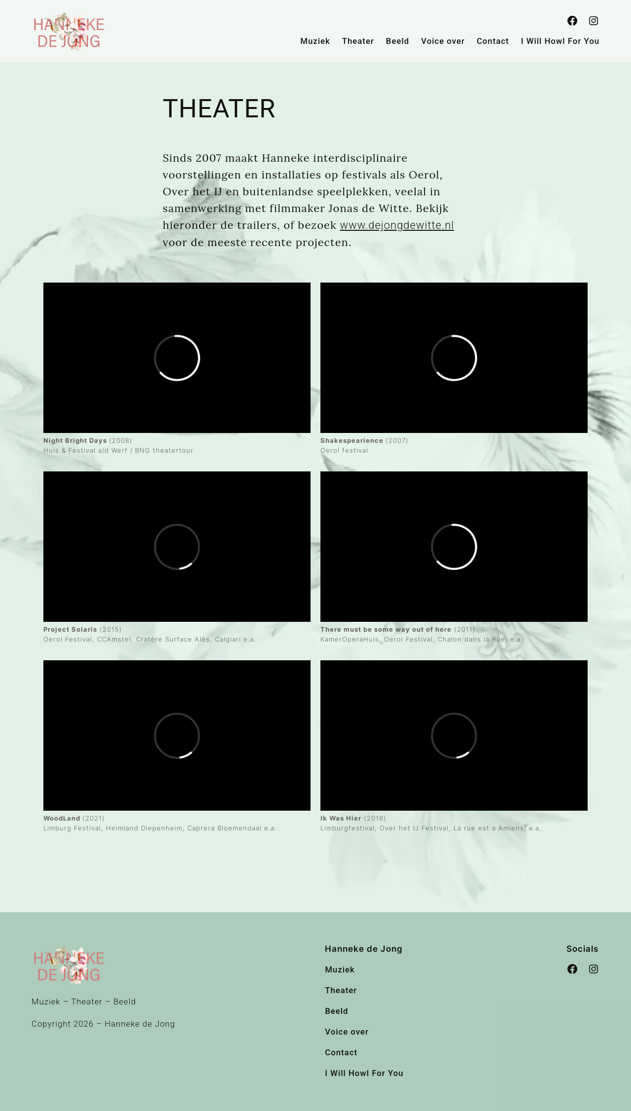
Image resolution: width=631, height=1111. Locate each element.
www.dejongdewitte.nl (397, 225)
